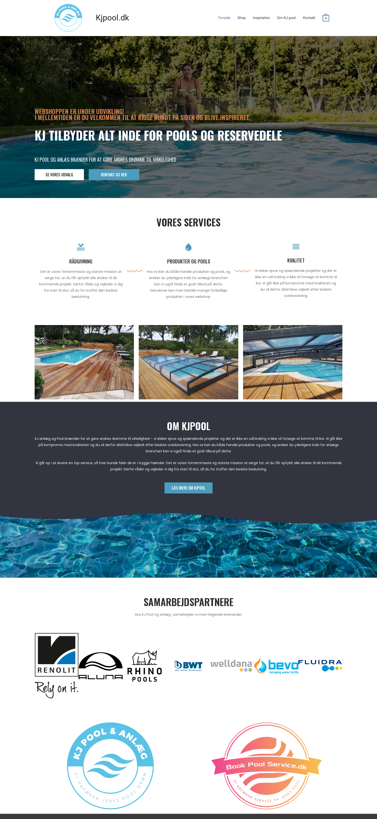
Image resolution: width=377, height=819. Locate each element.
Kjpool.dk (113, 18)
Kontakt (309, 18)
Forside (224, 18)
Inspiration (261, 18)
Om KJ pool (286, 18)
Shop (242, 18)
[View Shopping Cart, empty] (326, 18)
